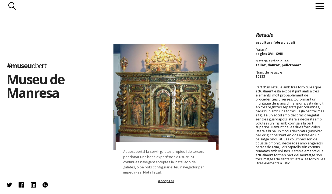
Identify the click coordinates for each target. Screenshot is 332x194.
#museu (27, 65)
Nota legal (152, 172)
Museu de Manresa (35, 85)
